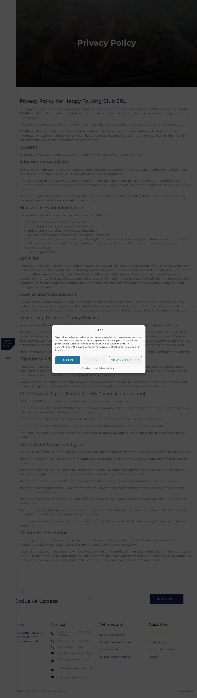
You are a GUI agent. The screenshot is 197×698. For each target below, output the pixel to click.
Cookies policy (89, 368)
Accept (67, 360)
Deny (95, 360)
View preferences (125, 360)
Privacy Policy (106, 368)
